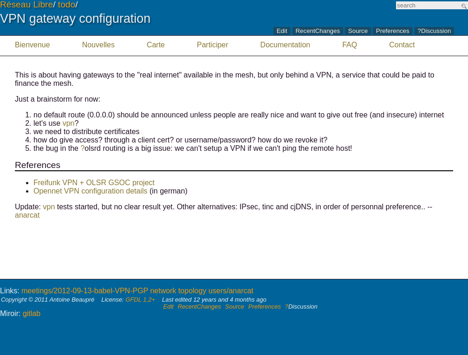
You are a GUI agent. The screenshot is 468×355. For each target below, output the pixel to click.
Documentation (285, 45)
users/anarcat (231, 291)
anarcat (27, 215)
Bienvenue (32, 45)
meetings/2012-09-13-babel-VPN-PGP (84, 291)
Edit (282, 31)
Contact (402, 45)
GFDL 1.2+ (140, 299)
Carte (156, 45)
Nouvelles (98, 45)
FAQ (349, 45)
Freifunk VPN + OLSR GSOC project (94, 183)
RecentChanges (317, 31)
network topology (178, 291)
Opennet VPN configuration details (90, 191)
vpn (69, 123)
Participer (212, 45)
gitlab (31, 313)
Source (358, 31)
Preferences (393, 31)
